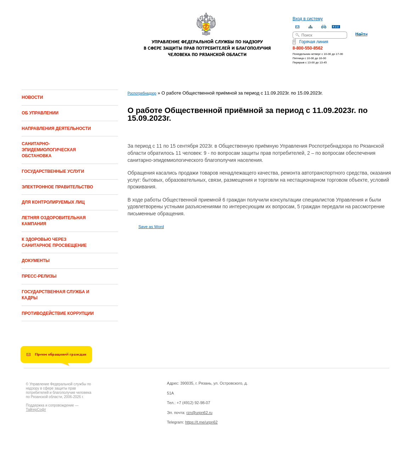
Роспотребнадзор (142, 93)
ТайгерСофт (36, 410)
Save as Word (151, 227)
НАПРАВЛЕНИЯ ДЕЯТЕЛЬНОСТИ (56, 128)
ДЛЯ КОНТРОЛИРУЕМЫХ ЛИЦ (53, 202)
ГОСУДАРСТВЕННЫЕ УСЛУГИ (53, 171)
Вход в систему (308, 18)
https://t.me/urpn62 (201, 422)
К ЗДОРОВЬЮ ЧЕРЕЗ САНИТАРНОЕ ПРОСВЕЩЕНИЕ (54, 242)
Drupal (71, 451)
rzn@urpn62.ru (199, 412)
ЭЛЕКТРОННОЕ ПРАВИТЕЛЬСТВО (57, 187)
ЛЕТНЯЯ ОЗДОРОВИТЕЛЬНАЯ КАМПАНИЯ (54, 220)
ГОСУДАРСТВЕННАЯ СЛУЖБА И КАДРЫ (55, 294)
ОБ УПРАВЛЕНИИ (40, 112)
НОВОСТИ (32, 97)
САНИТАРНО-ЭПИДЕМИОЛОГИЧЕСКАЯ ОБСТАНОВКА (49, 149)
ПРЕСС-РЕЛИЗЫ (39, 276)
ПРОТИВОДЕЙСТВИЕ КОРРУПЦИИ (58, 313)
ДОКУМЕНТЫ (36, 260)
